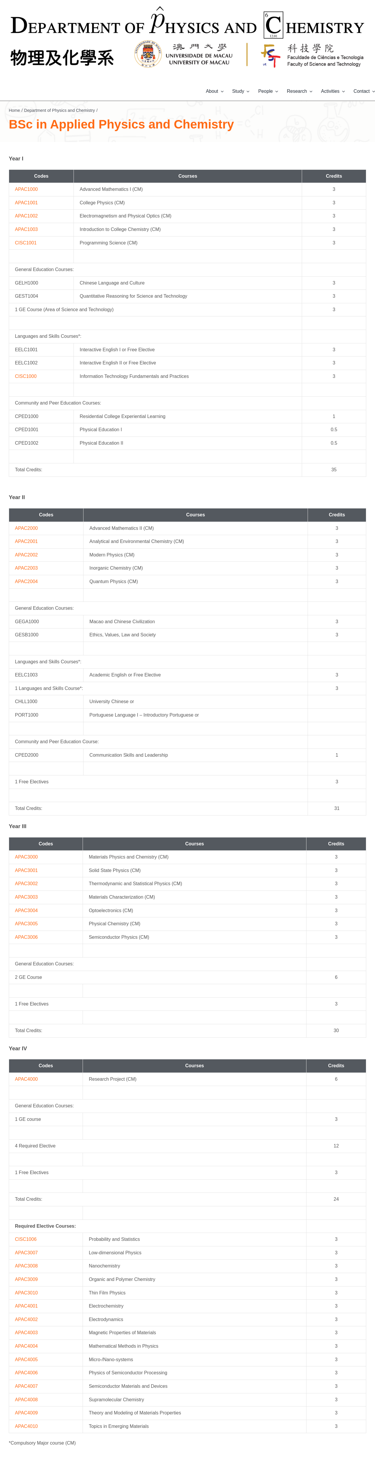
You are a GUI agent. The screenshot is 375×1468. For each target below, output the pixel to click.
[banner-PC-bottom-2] (187, 41)
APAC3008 (26, 1265)
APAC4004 (26, 1346)
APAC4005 (26, 1359)
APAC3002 (26, 883)
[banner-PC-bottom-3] (312, 41)
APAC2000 (26, 528)
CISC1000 (26, 376)
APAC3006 (26, 937)
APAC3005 (26, 923)
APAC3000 (26, 856)
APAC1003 (26, 229)
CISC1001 (26, 242)
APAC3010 (26, 1292)
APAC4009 (26, 1412)
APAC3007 (26, 1252)
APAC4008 (26, 1399)
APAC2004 (26, 581)
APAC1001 (26, 202)
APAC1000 (26, 189)
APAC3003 (26, 897)
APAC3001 (26, 870)
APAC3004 (26, 910)
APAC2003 (26, 568)
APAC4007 (26, 1386)
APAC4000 (26, 1079)
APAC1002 (26, 215)
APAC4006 (26, 1372)
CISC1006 (26, 1239)
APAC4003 (26, 1332)
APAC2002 (26, 554)
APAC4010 (26, 1426)
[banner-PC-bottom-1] (62, 41)
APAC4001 (26, 1305)
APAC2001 (26, 541)
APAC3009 (26, 1279)
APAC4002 (26, 1319)
